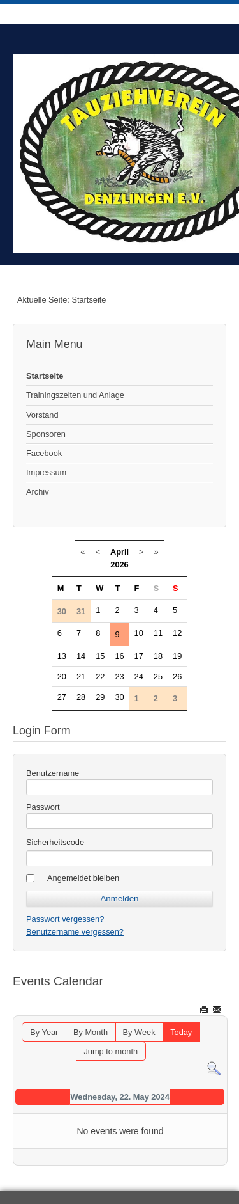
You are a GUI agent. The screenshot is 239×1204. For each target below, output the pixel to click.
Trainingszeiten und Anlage (75, 395)
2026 (119, 564)
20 (61, 676)
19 (177, 656)
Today (181, 1032)
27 (61, 697)
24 (138, 676)
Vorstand (42, 415)
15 (100, 656)
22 (100, 676)
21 (80, 676)
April (119, 552)
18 (158, 656)
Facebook (44, 453)
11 (158, 633)
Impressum (46, 472)
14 (80, 656)
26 (177, 676)
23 (119, 676)
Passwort (43, 807)
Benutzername (52, 773)
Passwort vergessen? (65, 919)
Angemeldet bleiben (83, 878)
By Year (44, 1032)
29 (100, 697)
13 (61, 656)
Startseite (44, 376)
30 (119, 697)
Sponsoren (46, 434)
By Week (139, 1032)
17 (138, 656)
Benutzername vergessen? (75, 932)
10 (138, 633)
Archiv (37, 491)
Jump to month (110, 1051)
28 (80, 697)
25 (158, 676)
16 (119, 656)
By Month (90, 1032)
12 (177, 633)
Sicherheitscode (55, 842)
